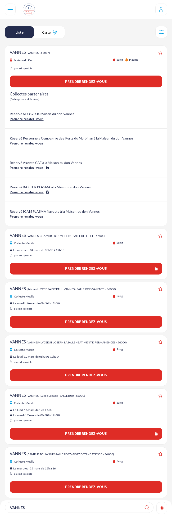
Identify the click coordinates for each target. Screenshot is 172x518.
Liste (19, 32)
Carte (49, 32)
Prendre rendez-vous (86, 82)
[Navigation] (10, 9)
